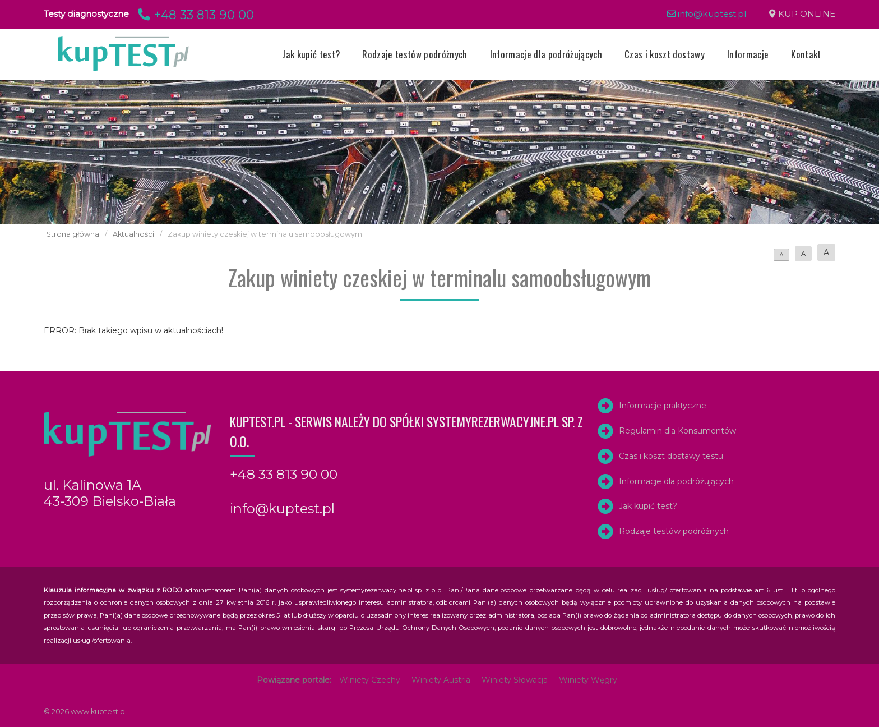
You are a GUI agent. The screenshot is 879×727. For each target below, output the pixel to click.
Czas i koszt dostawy (664, 54)
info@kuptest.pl (707, 13)
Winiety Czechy (369, 680)
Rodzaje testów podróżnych (414, 54)
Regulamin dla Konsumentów (677, 431)
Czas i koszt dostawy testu (671, 456)
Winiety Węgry (588, 680)
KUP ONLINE (806, 13)
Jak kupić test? (311, 54)
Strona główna (73, 234)
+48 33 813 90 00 (194, 14)
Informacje (748, 54)
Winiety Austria (440, 680)
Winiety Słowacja (515, 680)
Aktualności (133, 234)
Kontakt (806, 54)
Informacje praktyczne (662, 406)
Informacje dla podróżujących (546, 54)
